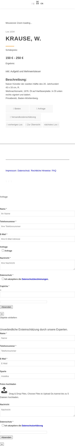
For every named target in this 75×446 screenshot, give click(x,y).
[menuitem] (37, 2)
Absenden (6, 307)
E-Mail (3, 234)
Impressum (11, 170)
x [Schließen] (2, 314)
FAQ (54, 170)
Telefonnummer (8, 221)
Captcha (4, 286)
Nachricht (5, 258)
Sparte (3, 371)
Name (3, 209)
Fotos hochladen (8, 384)
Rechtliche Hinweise (41, 170)
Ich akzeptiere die (24, 425)
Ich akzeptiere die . (26, 279)
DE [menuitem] (37, 2)
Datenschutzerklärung (32, 425)
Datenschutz (24, 170)
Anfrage (4, 247)
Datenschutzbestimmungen (35, 279)
